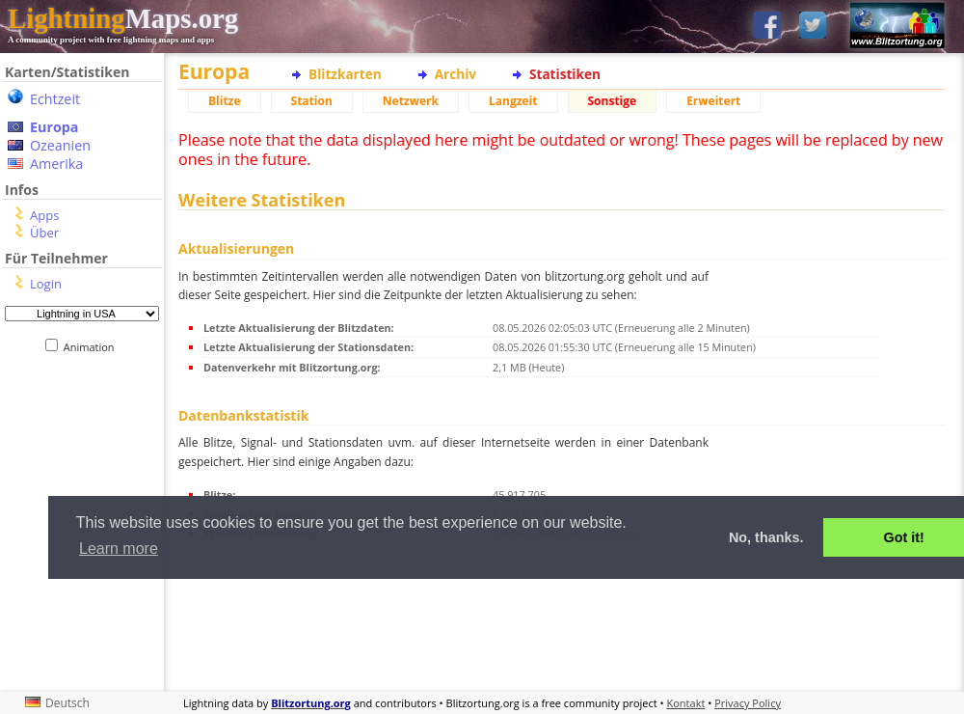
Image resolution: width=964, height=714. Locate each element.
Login (46, 283)
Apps (44, 215)
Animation (93, 347)
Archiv (455, 74)
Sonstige (612, 101)
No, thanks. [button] (766, 537)
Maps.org (123, 18)
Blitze (224, 101)
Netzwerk (411, 101)
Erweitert (713, 101)
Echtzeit (55, 99)
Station (312, 101)
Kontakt (686, 703)
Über (44, 232)
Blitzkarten (345, 74)
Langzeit (513, 101)
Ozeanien (60, 145)
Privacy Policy (747, 703)
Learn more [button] (118, 548)
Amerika (56, 163)
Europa (54, 127)
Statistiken (565, 74)
